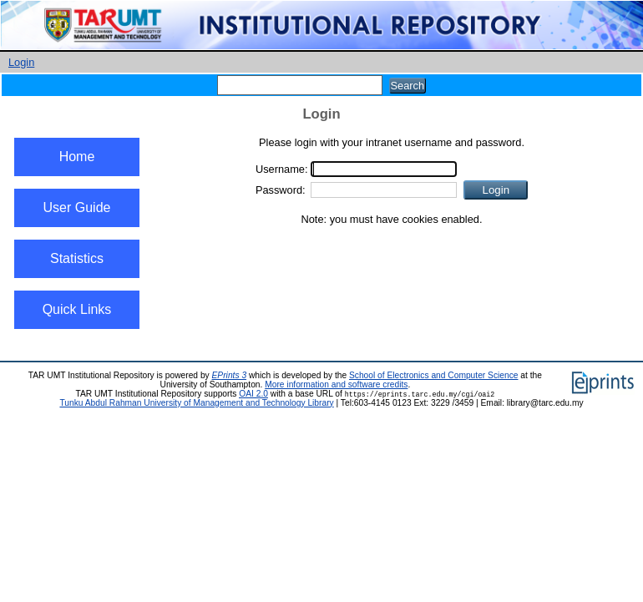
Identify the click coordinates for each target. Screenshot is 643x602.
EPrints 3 (229, 375)
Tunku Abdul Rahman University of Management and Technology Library (196, 402)
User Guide (77, 207)
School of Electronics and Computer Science (434, 375)
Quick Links (77, 309)
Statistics (77, 258)
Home (77, 156)
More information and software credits (336, 384)
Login (21, 62)
